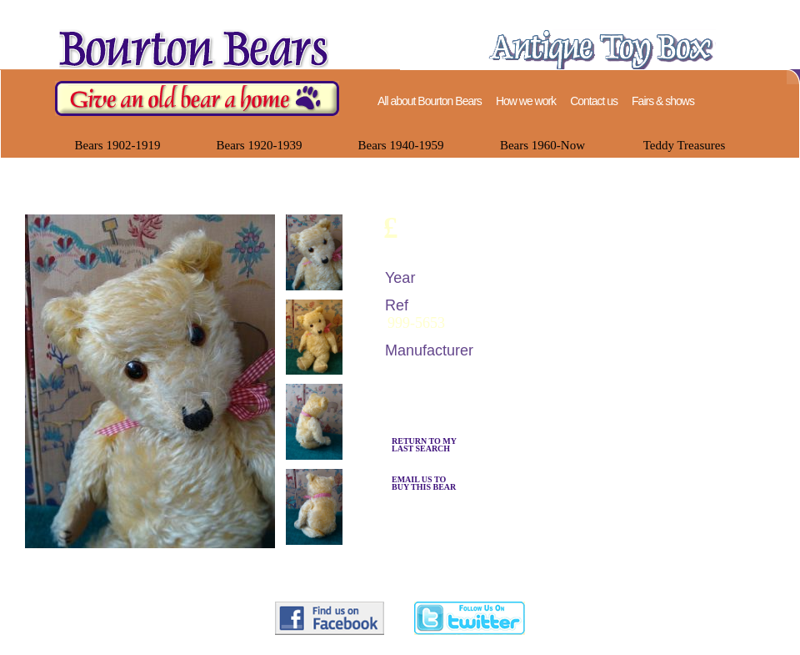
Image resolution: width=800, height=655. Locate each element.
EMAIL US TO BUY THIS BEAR (424, 483)
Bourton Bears (266, 645)
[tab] (311, 254)
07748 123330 (373, 645)
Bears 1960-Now (542, 145)
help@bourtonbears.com (507, 645)
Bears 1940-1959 (401, 145)
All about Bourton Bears (430, 101)
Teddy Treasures (684, 145)
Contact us (594, 101)
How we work (526, 101)
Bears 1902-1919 (118, 145)
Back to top (756, 594)
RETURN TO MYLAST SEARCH (424, 444)
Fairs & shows (663, 101)
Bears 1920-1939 (259, 145)
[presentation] (314, 286)
